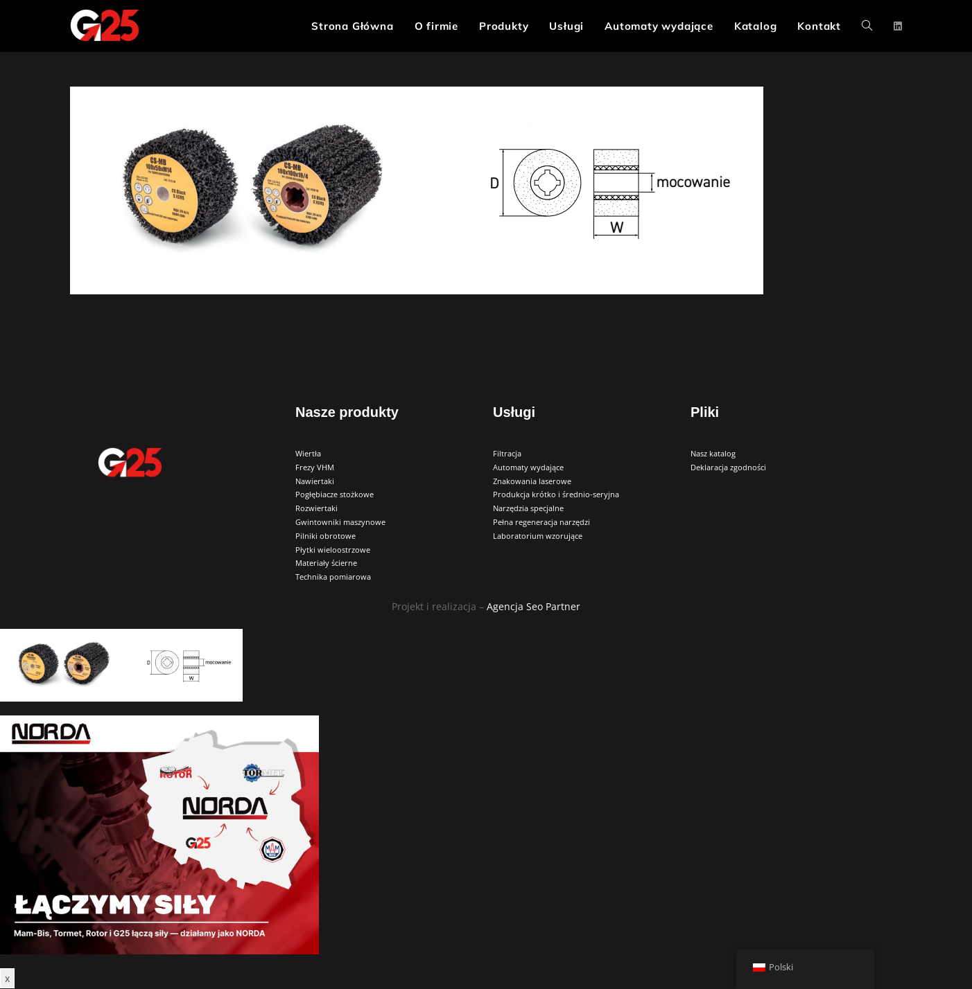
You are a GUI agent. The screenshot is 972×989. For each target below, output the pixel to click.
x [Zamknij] (7, 978)
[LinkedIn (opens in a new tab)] (898, 26)
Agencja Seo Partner (533, 606)
